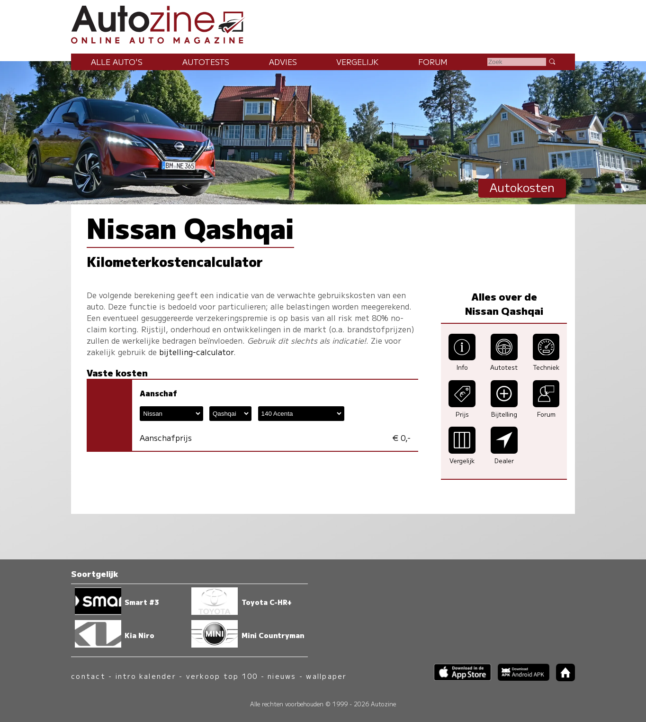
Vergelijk (357, 61)
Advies (283, 61)
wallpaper (326, 676)
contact (88, 676)
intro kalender (146, 676)
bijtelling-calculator (196, 351)
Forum (433, 61)
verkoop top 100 (222, 676)
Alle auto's (117, 61)
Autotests (205, 61)
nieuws (282, 676)
